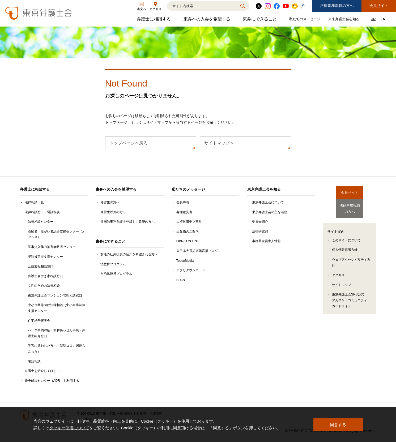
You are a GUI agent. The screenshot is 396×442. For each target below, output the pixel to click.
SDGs (180, 280)
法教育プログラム (113, 264)
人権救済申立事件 (189, 222)
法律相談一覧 (34, 202)
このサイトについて (346, 237)
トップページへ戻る (128, 143)
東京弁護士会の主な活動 (269, 212)
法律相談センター (40, 222)
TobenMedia (185, 261)
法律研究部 (260, 231)
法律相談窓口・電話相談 (42, 212)
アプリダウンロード (190, 270)
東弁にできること (260, 20)
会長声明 (182, 202)
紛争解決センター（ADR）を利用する (52, 381)
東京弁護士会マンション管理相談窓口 (55, 295)
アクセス (338, 271)
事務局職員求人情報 (266, 241)
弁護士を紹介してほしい (42, 371)
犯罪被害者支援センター (45, 257)
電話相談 (34, 361)
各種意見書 (184, 212)
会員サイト (378, 5)
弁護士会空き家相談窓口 (45, 276)
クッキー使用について (69, 428)
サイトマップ (341, 281)
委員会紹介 (260, 222)
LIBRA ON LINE (187, 241)
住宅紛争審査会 (39, 321)
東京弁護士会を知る (344, 20)
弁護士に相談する (154, 20)
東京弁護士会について (268, 202)
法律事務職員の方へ (337, 5)
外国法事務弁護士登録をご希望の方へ (127, 222)
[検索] (201, 6)
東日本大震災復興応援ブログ (197, 251)
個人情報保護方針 (344, 246)
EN (383, 19)
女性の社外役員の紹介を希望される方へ (129, 254)
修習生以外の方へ (113, 212)
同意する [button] (338, 424)
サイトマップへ (219, 143)
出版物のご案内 (187, 231)
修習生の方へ (110, 202)
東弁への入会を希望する (208, 20)
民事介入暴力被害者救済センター (52, 247)
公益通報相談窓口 (40, 266)
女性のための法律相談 (44, 285)
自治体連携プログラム (116, 274)
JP (373, 19)
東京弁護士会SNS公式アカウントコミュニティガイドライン (349, 296)
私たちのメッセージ (305, 20)
